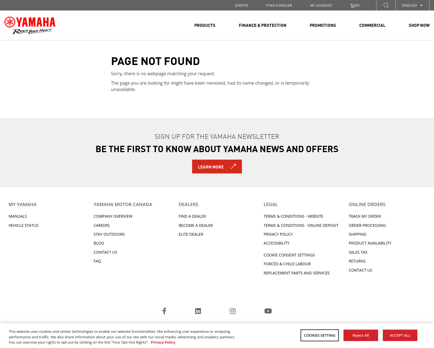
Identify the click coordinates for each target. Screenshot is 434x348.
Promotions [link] (323, 25)
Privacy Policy (278, 234)
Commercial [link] (372, 25)
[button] (386, 5)
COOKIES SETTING (319, 335)
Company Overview (113, 216)
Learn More (211, 166)
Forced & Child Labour (287, 263)
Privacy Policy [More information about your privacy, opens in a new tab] (163, 342)
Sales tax (358, 252)
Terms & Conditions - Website (294, 216)
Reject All (361, 335)
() (355, 5)
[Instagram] (232, 312)
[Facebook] (164, 312)
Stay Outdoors (109, 234)
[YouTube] (268, 312)
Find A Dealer (192, 216)
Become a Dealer (196, 225)
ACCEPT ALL (400, 335)
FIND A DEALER (279, 5)
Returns (357, 261)
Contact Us (105, 252)
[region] (217, 335)
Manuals (18, 216)
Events (242, 5)
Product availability (370, 243)
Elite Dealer (191, 234)
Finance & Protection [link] (262, 25)
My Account (321, 5)
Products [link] (204, 25)
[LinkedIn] (198, 312)
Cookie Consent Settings (289, 255)
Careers (102, 225)
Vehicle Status (23, 225)
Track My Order (365, 216)
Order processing (367, 225)
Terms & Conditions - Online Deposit (301, 225)
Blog (99, 243)
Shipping (357, 234)
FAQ (97, 261)
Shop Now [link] (419, 25)
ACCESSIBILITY (277, 243)
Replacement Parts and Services (297, 273)
